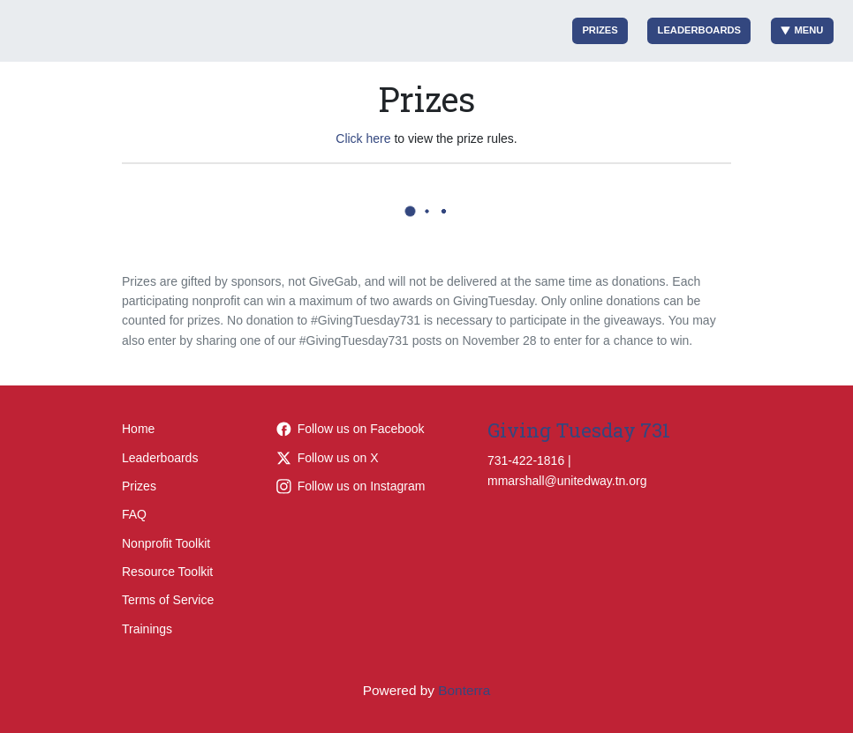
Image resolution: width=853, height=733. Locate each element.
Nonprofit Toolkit (166, 543)
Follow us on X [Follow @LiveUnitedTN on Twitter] (327, 458)
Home (138, 429)
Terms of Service (168, 600)
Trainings (147, 629)
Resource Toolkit (167, 572)
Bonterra (464, 690)
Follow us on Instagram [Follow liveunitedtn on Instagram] (351, 486)
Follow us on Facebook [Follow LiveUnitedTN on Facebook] (350, 429)
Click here (363, 138)
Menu (802, 30)
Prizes (599, 30)
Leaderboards (699, 30)
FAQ (134, 514)
